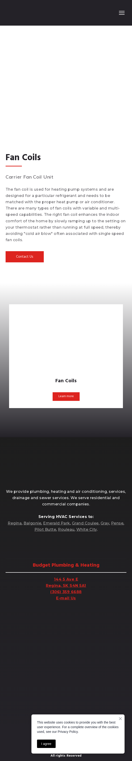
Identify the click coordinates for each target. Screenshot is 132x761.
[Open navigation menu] (121, 12)
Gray (105, 523)
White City (86, 529)
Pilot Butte (45, 529)
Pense (117, 523)
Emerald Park (56, 523)
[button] (25, 256)
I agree (46, 744)
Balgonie (32, 523)
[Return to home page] (25, 12)
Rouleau (66, 529)
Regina (15, 523)
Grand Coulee (85, 523)
